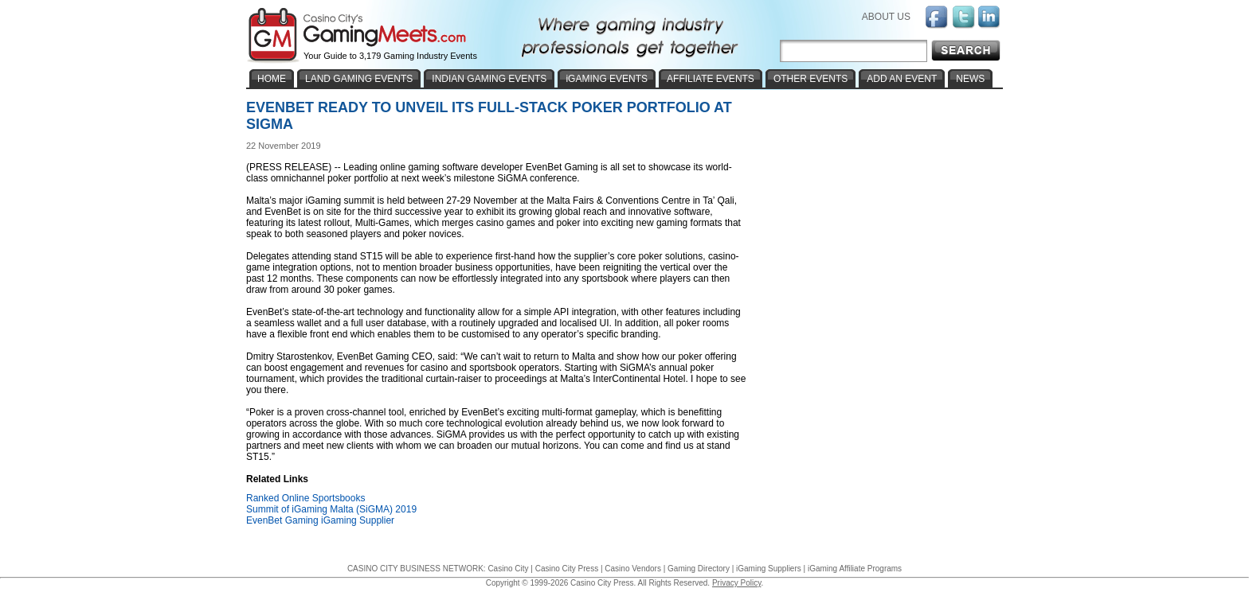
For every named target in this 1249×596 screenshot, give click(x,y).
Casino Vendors (633, 568)
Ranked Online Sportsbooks (305, 498)
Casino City (507, 568)
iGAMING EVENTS (607, 78)
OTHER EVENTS (810, 78)
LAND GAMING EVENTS (359, 78)
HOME (271, 78)
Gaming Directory (699, 568)
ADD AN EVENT (902, 78)
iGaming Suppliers (768, 568)
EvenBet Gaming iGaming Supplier (320, 520)
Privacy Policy (737, 582)
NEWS (970, 78)
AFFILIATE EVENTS (710, 78)
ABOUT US (886, 16)
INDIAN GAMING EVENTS (489, 78)
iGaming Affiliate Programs (855, 568)
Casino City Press (566, 568)
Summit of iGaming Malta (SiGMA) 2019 (331, 509)
